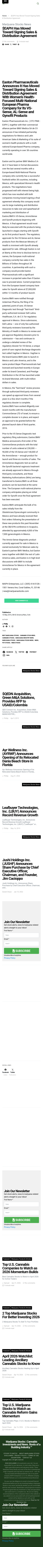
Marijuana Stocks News (16, 24)
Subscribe (21, 951)
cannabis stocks (8, 638)
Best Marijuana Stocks (10, 635)
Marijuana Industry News (24, 638)
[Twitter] (12, 1072)
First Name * (8, 930)
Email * (6, 939)
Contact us (27, 1457)
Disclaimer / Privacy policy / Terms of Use (21, 1455)
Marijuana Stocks (8, 640)
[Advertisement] (21, 1032)
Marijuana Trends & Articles (21, 1259)
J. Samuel (5, 1283)
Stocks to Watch (10, 1453)
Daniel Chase (7, 892)
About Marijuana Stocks (29, 1453)
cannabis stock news (27, 635)
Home (4, 16)
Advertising (16, 1457)
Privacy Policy (9, 958)
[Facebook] (5, 1072)
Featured (6, 1259)
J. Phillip (5, 624)
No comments (9, 41)
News (36, 640)
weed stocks (15, 643)
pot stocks (6, 643)
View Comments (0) (21, 600)
